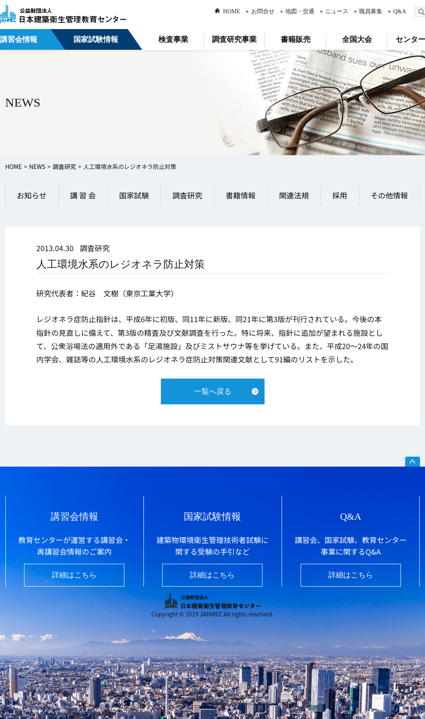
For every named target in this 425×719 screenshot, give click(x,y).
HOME (231, 11)
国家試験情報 (95, 39)
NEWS (37, 166)
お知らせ (32, 195)
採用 (339, 195)
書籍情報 (240, 195)
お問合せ (262, 11)
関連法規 (294, 195)
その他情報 (389, 195)
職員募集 (370, 11)
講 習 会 (83, 195)
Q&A (399, 11)
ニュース (336, 11)
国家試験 (134, 195)
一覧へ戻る (212, 391)
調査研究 (64, 166)
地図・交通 (299, 11)
